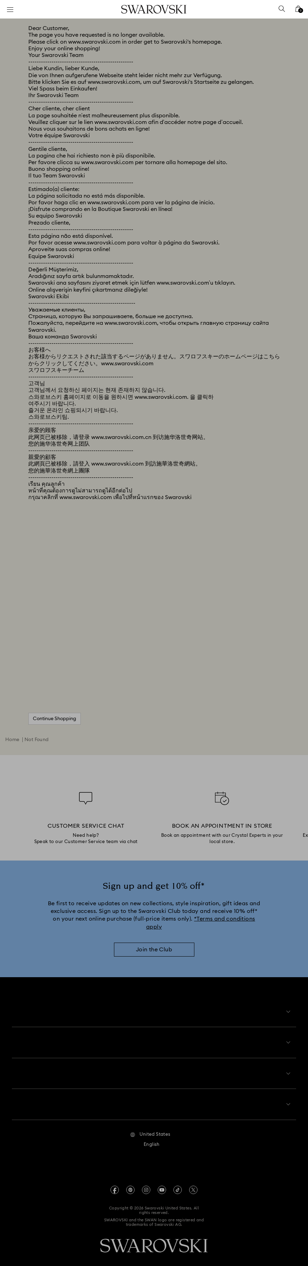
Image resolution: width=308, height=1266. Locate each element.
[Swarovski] (154, 9)
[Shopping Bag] (298, 11)
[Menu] (10, 9)
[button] (150, 1129)
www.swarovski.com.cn (121, 437)
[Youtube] (162, 1184)
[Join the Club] (154, 950)
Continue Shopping (54, 718)
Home (12, 739)
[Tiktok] (177, 1184)
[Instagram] (146, 1184)
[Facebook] (114, 1184)
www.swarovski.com (94, 42)
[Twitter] (193, 1184)
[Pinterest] (130, 1184)
